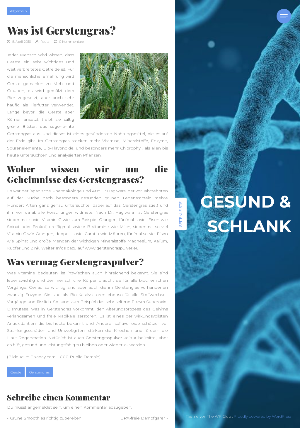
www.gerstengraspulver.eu (112, 248)
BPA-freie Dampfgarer (142, 418)
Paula (42, 42)
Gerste (16, 372)
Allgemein (18, 11)
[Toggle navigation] (284, 16)
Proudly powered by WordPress (262, 416)
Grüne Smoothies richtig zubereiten (45, 418)
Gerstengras (39, 372)
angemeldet (40, 407)
